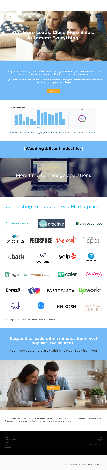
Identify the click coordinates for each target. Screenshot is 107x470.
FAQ (6, 444)
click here (57, 421)
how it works (10, 440)
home (7, 437)
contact (8, 447)
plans (7, 442)
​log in (100, 440)
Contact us (35, 320)
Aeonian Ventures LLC (93, 464)
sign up (99, 437)
